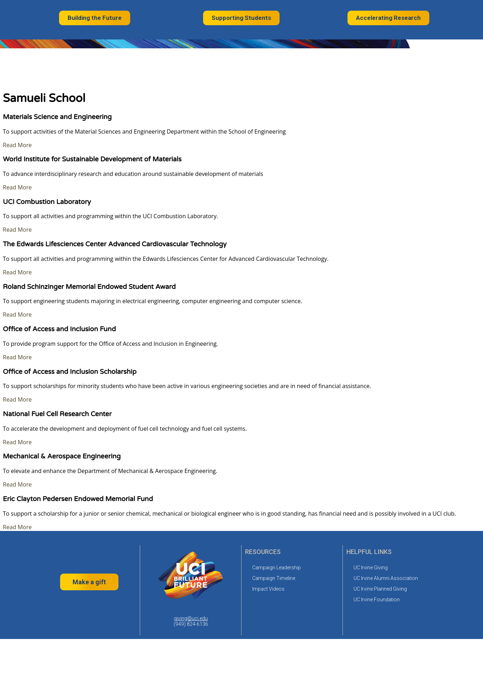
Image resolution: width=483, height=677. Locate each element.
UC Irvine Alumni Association (386, 578)
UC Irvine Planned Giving (380, 589)
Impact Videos (268, 589)
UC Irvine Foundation (377, 599)
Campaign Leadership (276, 567)
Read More (17, 145)
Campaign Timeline (273, 578)
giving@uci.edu (191, 618)
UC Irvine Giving (371, 567)
